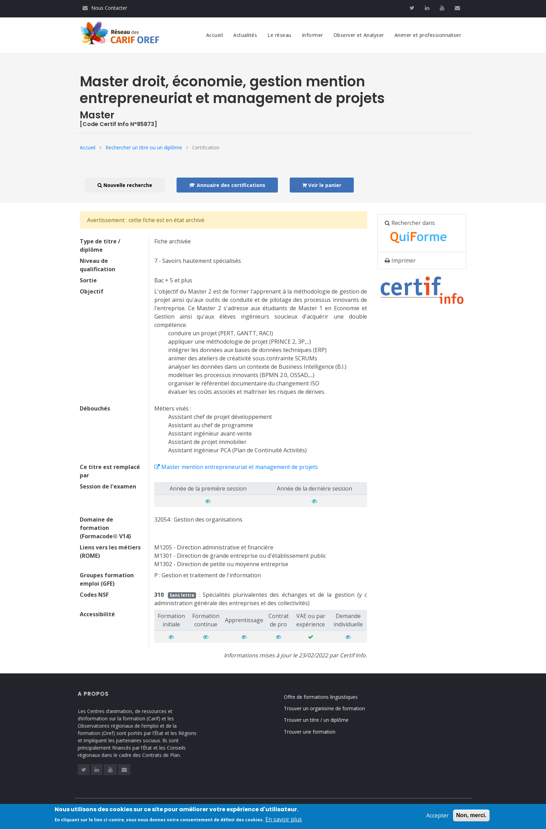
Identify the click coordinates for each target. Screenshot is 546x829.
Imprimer (400, 260)
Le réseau (279, 35)
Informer (312, 35)
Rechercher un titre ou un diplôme (144, 147)
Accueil (214, 35)
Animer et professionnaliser (428, 35)
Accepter (437, 818)
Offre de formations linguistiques (328, 697)
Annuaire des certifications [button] (227, 185)
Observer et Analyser (359, 35)
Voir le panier (321, 185)
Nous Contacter (105, 8)
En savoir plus (283, 822)
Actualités (245, 35)
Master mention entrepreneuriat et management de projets (236, 467)
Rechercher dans (419, 233)
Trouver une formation (317, 731)
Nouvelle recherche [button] (125, 185)
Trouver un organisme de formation (332, 708)
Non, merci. (471, 818)
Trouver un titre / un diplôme (323, 720)
